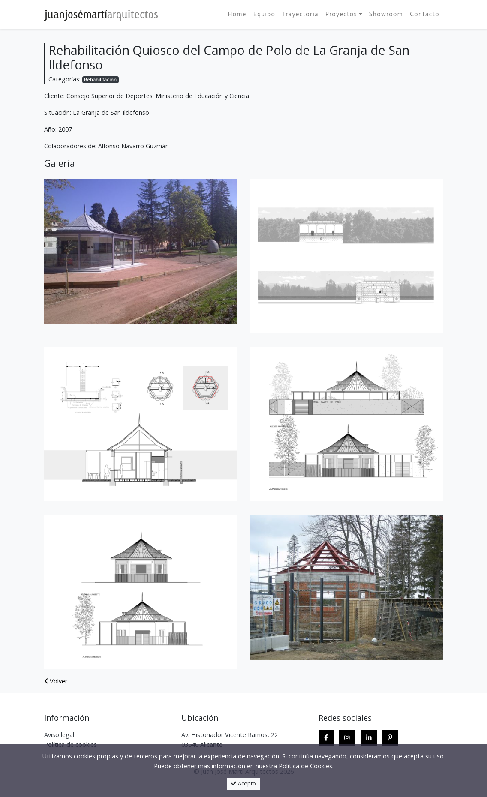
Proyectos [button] (341, 14)
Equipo (264, 14)
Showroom (386, 14)
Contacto (424, 14)
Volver (55, 681)
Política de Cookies (305, 766)
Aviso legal (59, 735)
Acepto (243, 783)
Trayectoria (300, 14)
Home (237, 14)
